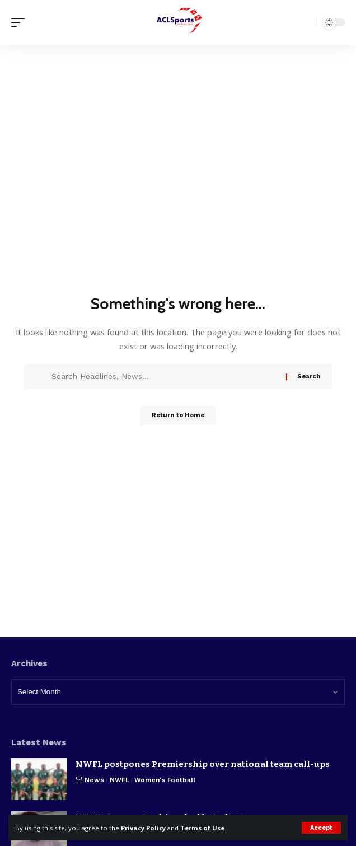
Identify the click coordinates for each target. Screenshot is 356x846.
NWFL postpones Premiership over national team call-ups (203, 764)
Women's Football (164, 780)
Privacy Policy (143, 828)
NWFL (119, 780)
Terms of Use (202, 828)
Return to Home (178, 415)
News (94, 780)
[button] (321, 828)
